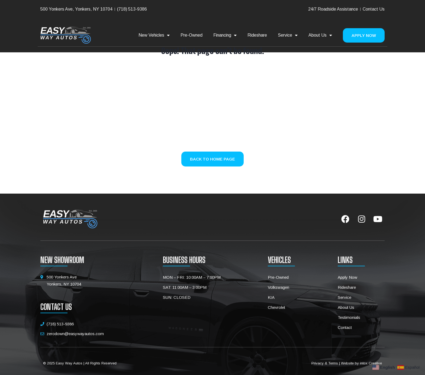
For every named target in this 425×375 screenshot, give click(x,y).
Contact (345, 327)
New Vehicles (154, 35)
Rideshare (257, 35)
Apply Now (347, 277)
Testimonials (349, 317)
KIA (271, 297)
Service (288, 35)
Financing (225, 35)
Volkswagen (278, 287)
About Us (320, 35)
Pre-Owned (191, 35)
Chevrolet (276, 307)
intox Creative (371, 363)
